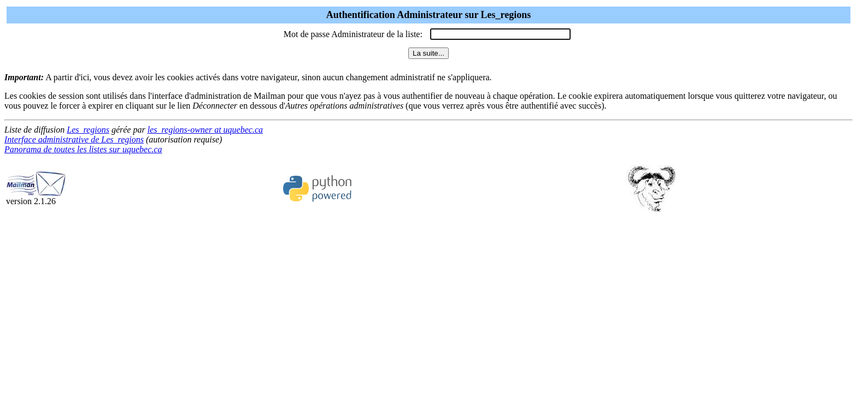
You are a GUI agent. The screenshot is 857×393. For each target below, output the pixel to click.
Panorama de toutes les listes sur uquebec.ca (83, 149)
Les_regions (88, 129)
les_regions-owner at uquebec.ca (205, 129)
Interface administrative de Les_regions (74, 139)
